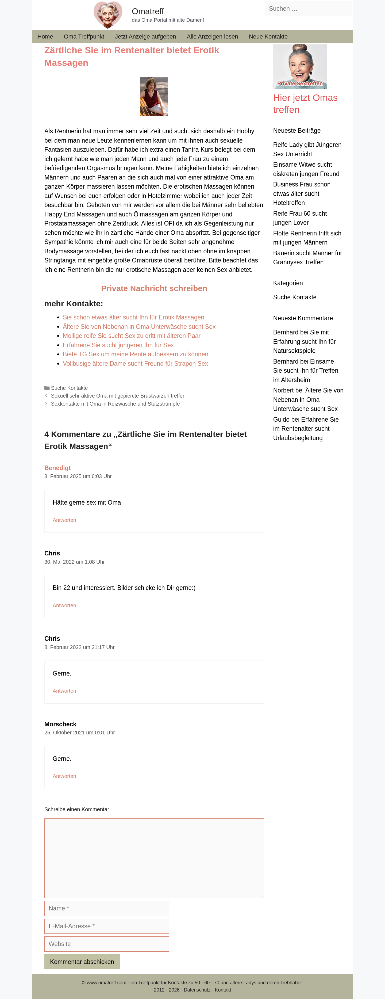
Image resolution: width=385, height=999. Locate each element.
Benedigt (57, 467)
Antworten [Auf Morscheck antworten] (64, 776)
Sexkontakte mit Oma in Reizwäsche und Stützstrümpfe (115, 404)
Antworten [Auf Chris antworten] (64, 605)
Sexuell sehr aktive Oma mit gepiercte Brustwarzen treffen (118, 396)
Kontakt (223, 990)
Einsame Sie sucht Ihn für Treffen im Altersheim (305, 370)
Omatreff (148, 11)
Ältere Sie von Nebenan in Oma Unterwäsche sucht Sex (308, 399)
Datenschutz (197, 990)
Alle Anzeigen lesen (212, 36)
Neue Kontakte (268, 36)
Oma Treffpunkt (84, 36)
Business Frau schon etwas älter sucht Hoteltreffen (302, 193)
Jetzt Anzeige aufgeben (145, 36)
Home (45, 36)
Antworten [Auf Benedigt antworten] (64, 520)
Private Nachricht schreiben (154, 288)
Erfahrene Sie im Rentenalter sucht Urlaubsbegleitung (306, 428)
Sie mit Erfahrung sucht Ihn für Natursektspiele (304, 341)
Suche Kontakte (69, 388)
